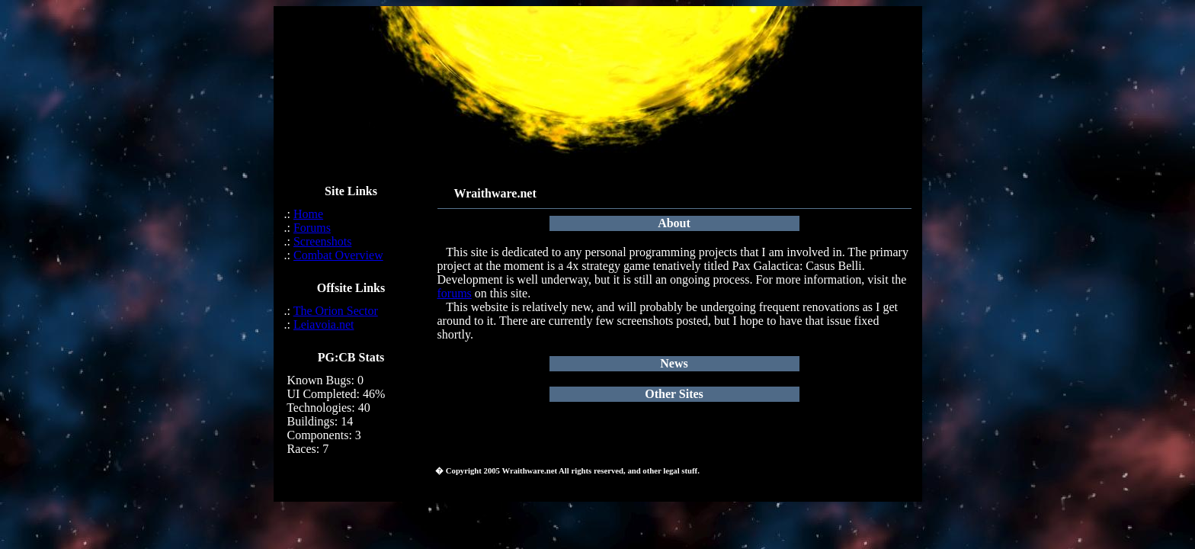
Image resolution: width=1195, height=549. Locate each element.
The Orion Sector (335, 310)
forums (454, 293)
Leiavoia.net (323, 324)
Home (308, 213)
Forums (312, 227)
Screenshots (322, 241)
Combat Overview (338, 255)
